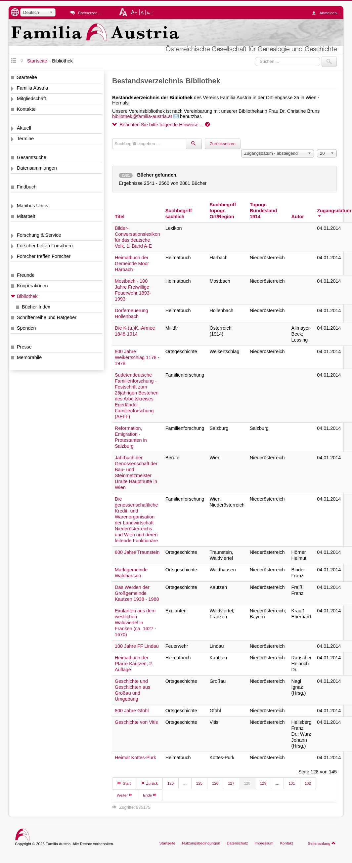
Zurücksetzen (223, 143)
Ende (150, 795)
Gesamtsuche (31, 157)
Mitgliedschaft (31, 98)
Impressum (263, 843)
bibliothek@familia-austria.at (142, 116)
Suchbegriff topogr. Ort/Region (222, 210)
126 (215, 783)
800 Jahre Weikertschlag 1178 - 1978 (137, 357)
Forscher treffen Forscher (43, 256)
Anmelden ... (328, 13)
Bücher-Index (36, 306)
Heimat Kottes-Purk (135, 757)
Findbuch (26, 186)
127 (231, 783)
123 (170, 783)
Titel (119, 216)
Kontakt (286, 843)
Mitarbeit (26, 216)
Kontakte (26, 109)
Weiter (125, 795)
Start (124, 783)
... (185, 783)
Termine (25, 138)
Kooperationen (32, 285)
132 (308, 783)
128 (247, 783)
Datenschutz (237, 843)
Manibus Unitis (32, 205)
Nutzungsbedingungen (201, 843)
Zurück (149, 783)
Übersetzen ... (90, 13)
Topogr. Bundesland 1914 (263, 210)
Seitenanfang (322, 843)
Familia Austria (32, 88)
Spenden (26, 328)
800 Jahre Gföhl (132, 710)
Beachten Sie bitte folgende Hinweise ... (161, 124)
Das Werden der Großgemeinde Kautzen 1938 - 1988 (137, 593)
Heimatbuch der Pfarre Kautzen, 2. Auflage (134, 663)
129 (263, 783)
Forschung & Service (39, 235)
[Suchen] (194, 144)
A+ (134, 12)
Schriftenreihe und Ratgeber (46, 317)
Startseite (27, 77)
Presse (24, 346)
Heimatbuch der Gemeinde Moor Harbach (132, 263)
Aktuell (24, 128)
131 (291, 783)
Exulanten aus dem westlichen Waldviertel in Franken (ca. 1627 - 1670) (135, 622)
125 (199, 783)
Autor (297, 216)
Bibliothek (27, 296)
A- (149, 13)
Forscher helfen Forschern (45, 245)
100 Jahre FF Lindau (137, 646)
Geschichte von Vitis (136, 722)
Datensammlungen (37, 168)
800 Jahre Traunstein (137, 552)
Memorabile (29, 357)
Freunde (26, 275)
